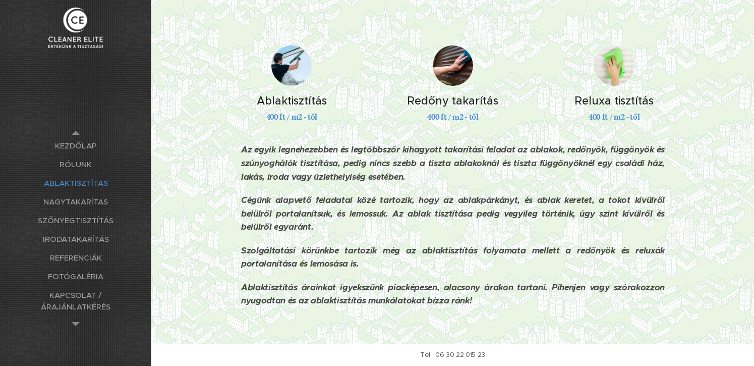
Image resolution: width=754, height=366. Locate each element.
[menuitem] (75, 145)
